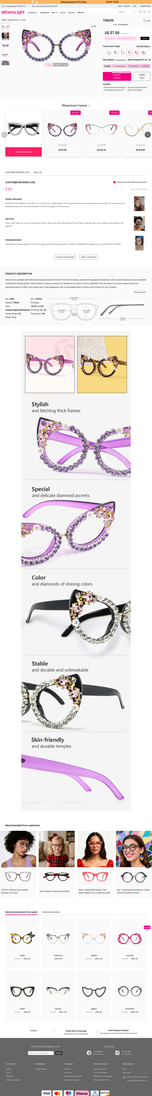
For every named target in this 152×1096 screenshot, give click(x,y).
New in (54, 12)
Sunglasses (44, 12)
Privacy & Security (100, 1069)
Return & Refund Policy (101, 1080)
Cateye (8, 1069)
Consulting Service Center (73, 1076)
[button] (5, 64)
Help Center (127, 1072)
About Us (67, 1069)
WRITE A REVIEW (88, 257)
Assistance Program (13, 1080)
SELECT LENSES (121, 75)
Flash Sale (9, 1076)
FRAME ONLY (142, 76)
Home (4, 20)
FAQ (124, 1069)
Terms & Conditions (100, 1072)
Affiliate (80, 12)
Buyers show (146, 6)
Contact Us (68, 1072)
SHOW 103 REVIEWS (65, 257)
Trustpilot (33, 1030)
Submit (58, 1053)
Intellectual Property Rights (103, 1076)
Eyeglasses (32, 12)
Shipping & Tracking (71, 1080)
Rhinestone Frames (76, 105)
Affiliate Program (41, 1069)
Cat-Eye (10, 20)
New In (8, 1072)
